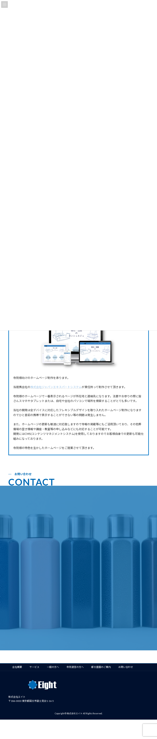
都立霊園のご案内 (101, 667)
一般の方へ (53, 667)
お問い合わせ (125, 667)
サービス (34, 667)
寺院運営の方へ (75, 667)
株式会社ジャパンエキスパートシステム (56, 387)
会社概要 (17, 667)
